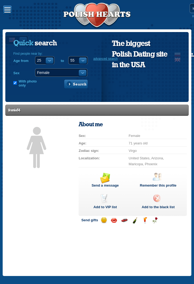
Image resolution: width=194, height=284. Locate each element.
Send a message (105, 185)
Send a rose (155, 220)
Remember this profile (158, 185)
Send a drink (145, 220)
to (62, 61)
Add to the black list (158, 207)
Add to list (105, 207)
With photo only (28, 83)
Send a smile (104, 220)
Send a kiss (114, 220)
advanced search (105, 59)
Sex (16, 73)
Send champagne (135, 220)
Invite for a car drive (124, 220)
